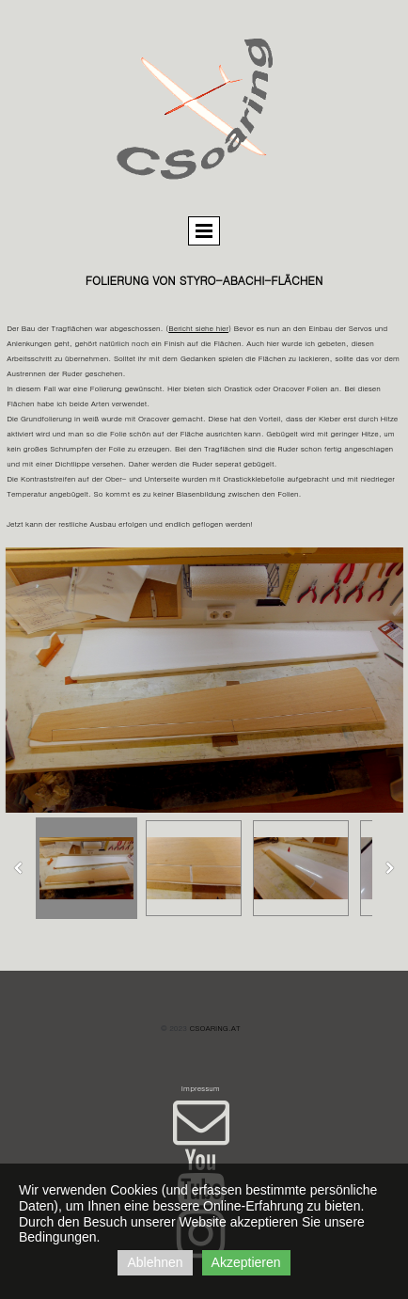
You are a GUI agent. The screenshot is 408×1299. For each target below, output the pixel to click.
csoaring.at (215, 1027)
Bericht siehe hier (198, 328)
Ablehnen (154, 1262)
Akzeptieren (246, 1262)
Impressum (200, 1088)
